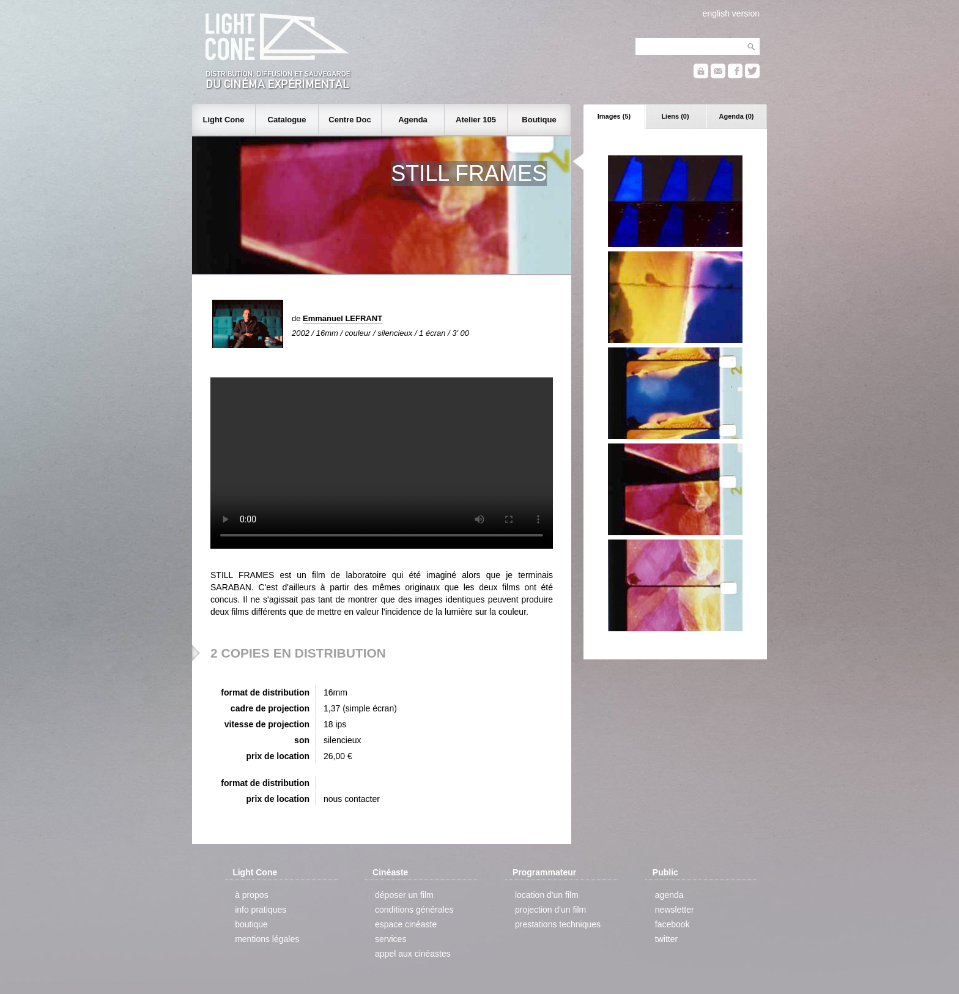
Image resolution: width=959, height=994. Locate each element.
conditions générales (414, 909)
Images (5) (614, 116)
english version (731, 13)
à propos (251, 895)
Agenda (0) (736, 116)
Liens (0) (675, 116)
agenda (669, 895)
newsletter (674, 909)
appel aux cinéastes (413, 954)
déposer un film (404, 895)
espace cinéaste (406, 924)
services (390, 939)
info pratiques (260, 909)
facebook (672, 924)
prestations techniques (558, 924)
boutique (251, 924)
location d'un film (547, 895)
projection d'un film (550, 909)
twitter (666, 939)
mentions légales (267, 939)
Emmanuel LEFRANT (342, 318)
